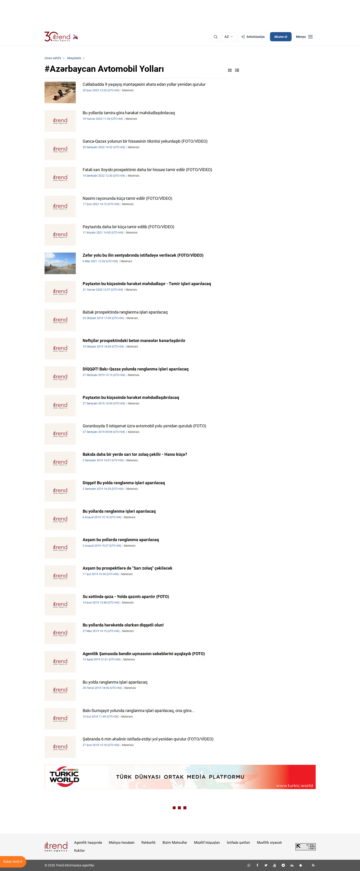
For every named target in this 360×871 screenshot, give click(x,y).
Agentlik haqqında (88, 842)
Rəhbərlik (148, 842)
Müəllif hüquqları (207, 842)
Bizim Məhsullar (175, 842)
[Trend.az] (62, 37)
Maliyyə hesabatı (122, 842)
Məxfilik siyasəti (269, 842)
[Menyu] (304, 36)
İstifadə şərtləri (238, 842)
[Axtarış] (215, 36)
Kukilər (79, 851)
